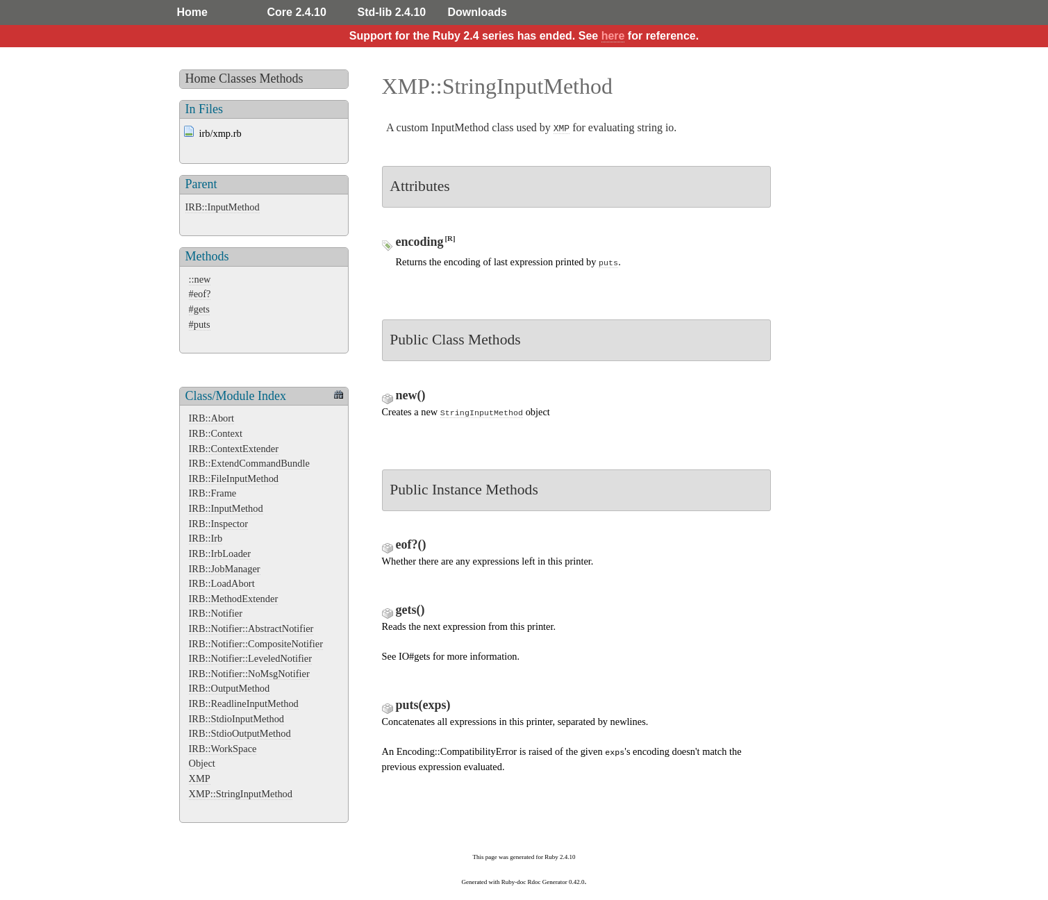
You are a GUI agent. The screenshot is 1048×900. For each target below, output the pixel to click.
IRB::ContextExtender (234, 448)
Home (192, 12)
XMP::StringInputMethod (241, 793)
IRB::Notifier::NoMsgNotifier (249, 673)
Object (202, 763)
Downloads (477, 12)
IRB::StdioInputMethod (237, 718)
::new (200, 279)
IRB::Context (216, 433)
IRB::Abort (212, 418)
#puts (199, 324)
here (613, 36)
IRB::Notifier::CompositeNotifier (256, 643)
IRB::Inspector (219, 523)
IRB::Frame (213, 493)
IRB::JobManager (224, 568)
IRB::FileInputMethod (234, 478)
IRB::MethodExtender (233, 598)
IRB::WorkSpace (223, 748)
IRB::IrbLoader (220, 553)
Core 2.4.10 (296, 12)
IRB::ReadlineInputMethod (244, 703)
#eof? (200, 293)
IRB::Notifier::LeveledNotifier (250, 658)
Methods (281, 78)
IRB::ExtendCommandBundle (249, 463)
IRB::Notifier (216, 613)
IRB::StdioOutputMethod (240, 733)
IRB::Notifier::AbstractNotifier (251, 628)
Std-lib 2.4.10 (392, 12)
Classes (237, 78)
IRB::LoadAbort (222, 583)
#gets (199, 309)
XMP (199, 778)
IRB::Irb (206, 538)
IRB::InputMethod (222, 206)
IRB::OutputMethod (229, 688)
